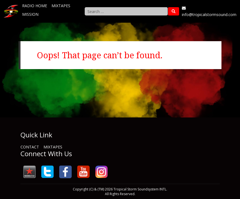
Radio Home (34, 5)
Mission (30, 14)
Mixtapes (60, 5)
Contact (29, 147)
